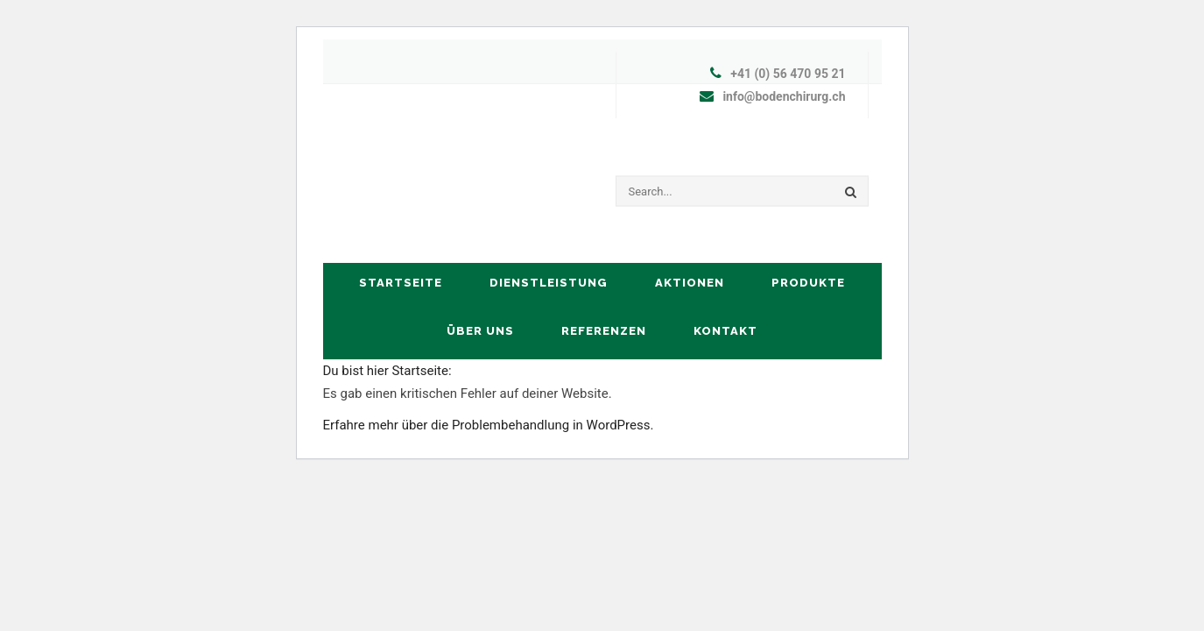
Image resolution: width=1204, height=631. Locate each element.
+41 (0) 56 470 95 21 (787, 74)
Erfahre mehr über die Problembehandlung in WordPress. (488, 425)
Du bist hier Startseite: (387, 371)
